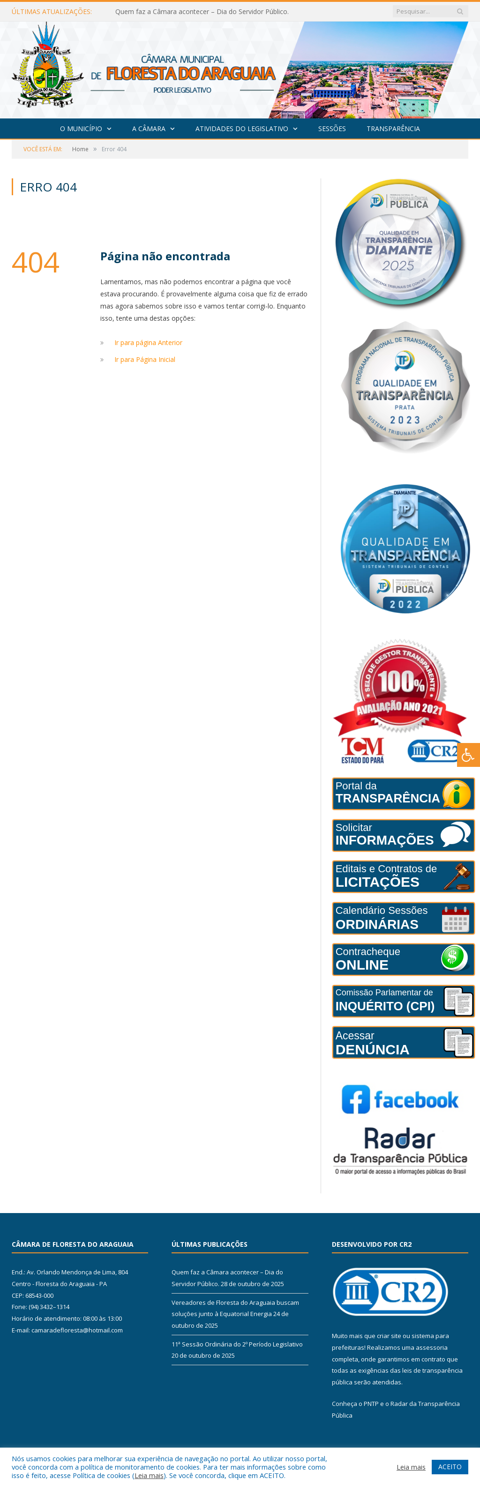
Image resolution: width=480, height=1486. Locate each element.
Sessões (332, 128)
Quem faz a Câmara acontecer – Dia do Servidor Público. (202, 11)
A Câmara (148, 128)
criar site (389, 1336)
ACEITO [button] (450, 1466)
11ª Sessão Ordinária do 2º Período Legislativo (237, 1344)
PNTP (371, 1403)
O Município (81, 128)
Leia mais (149, 1475)
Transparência (393, 128)
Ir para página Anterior (148, 342)
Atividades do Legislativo (241, 128)
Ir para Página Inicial (144, 359)
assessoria (432, 1347)
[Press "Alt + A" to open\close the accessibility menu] (468, 755)
